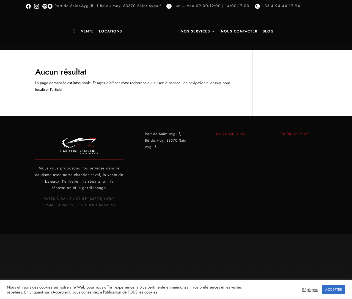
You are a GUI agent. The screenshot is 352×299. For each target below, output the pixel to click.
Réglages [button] (310, 289)
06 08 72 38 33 (294, 133)
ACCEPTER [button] (333, 289)
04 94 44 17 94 (230, 133)
